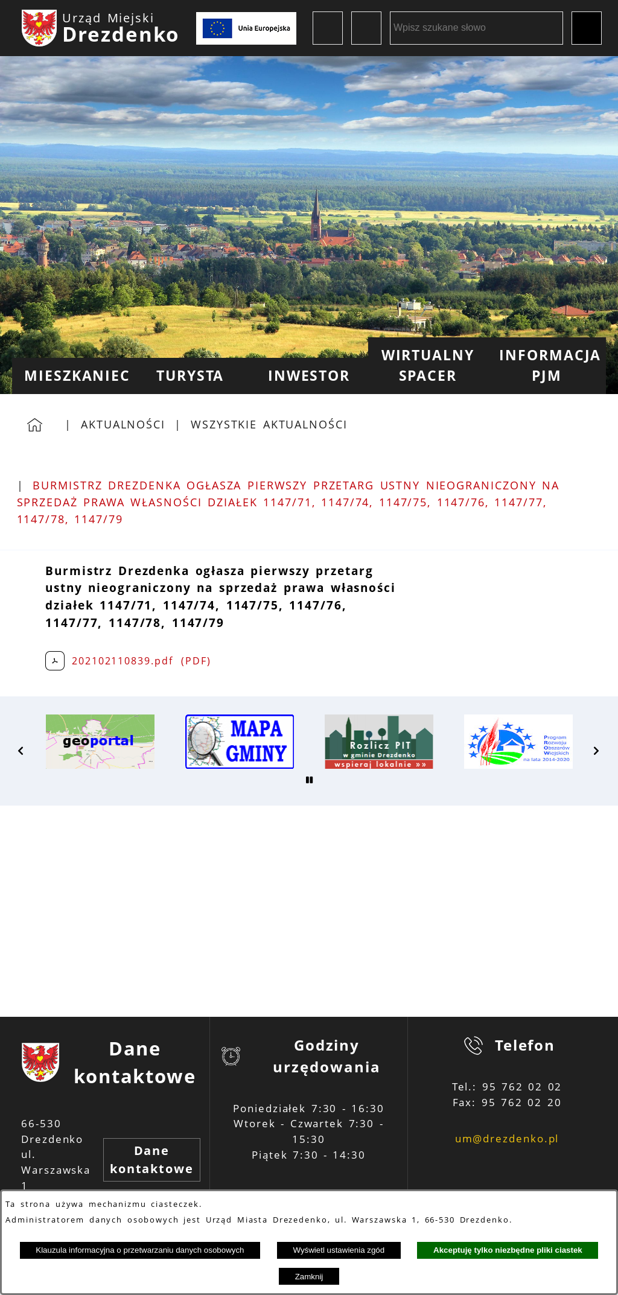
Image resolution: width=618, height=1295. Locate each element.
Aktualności (123, 424)
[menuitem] (71, 376)
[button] (21, 751)
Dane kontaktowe (152, 1159)
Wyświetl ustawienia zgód (338, 1250)
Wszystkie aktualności (269, 424)
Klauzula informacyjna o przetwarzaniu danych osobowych (140, 1250)
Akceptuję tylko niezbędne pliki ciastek (507, 1250)
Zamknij (309, 1276)
